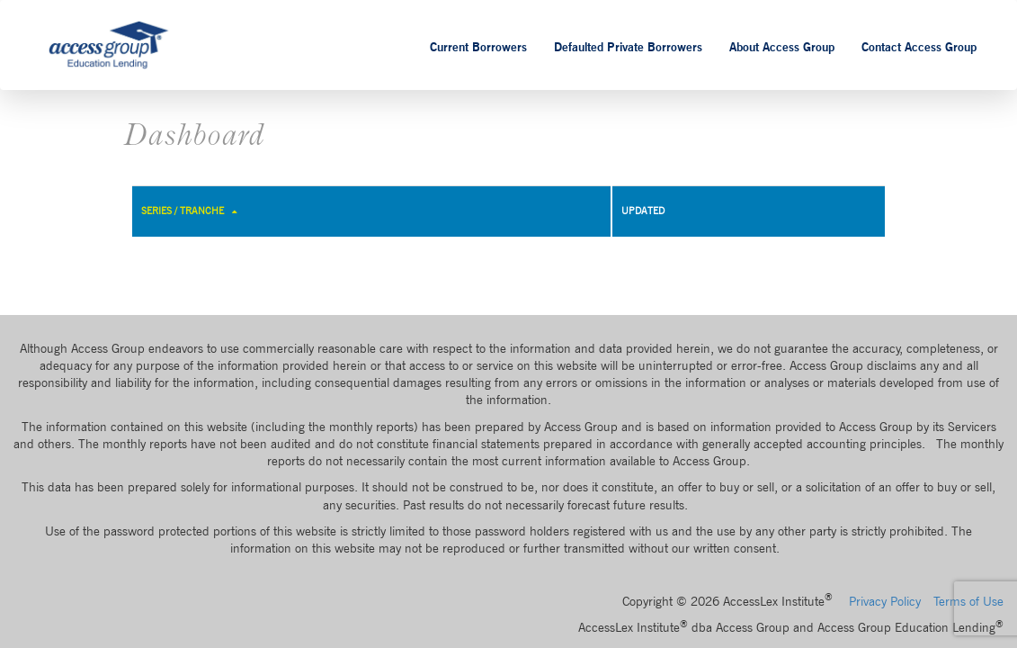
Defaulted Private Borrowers (628, 47)
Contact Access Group (919, 47)
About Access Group (781, 47)
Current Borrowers (478, 47)
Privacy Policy (885, 601)
